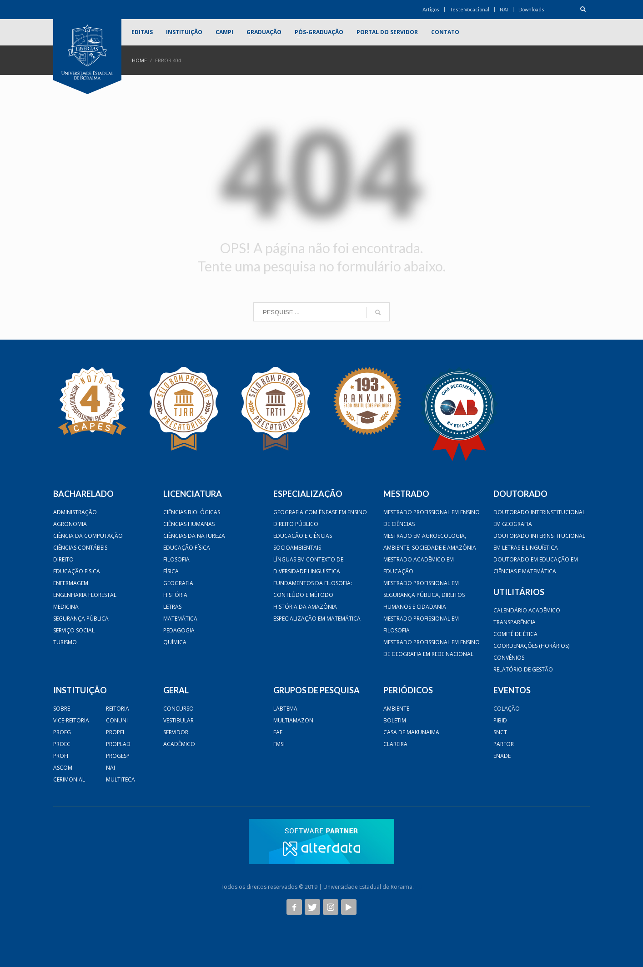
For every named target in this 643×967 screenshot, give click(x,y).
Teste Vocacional (469, 9)
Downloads (531, 9)
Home (139, 60)
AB (418, 887)
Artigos (430, 9)
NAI (504, 9)
